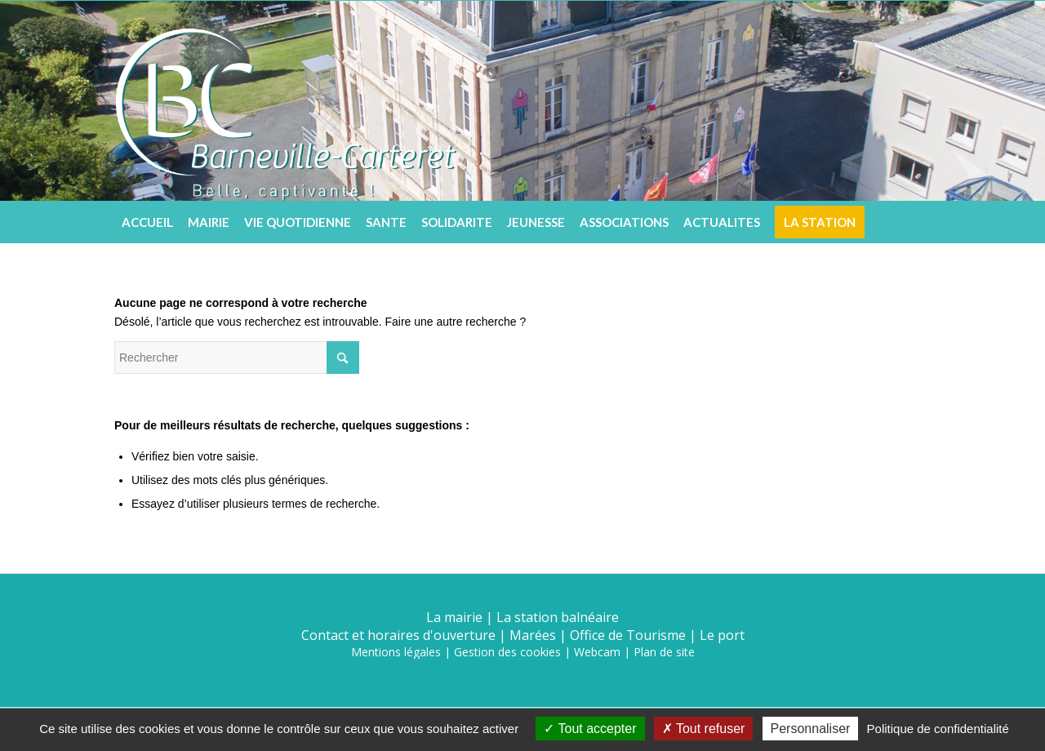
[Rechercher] (918, 222)
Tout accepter (590, 728)
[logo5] (285, 101)
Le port (722, 635)
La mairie (454, 617)
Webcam (597, 652)
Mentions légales (396, 652)
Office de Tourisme (628, 635)
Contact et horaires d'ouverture (398, 635)
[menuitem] (147, 222)
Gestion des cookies (507, 652)
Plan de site (664, 652)
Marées (532, 635)
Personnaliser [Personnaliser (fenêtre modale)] (811, 728)
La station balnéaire (557, 617)
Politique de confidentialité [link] (938, 728)
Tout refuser (703, 728)
